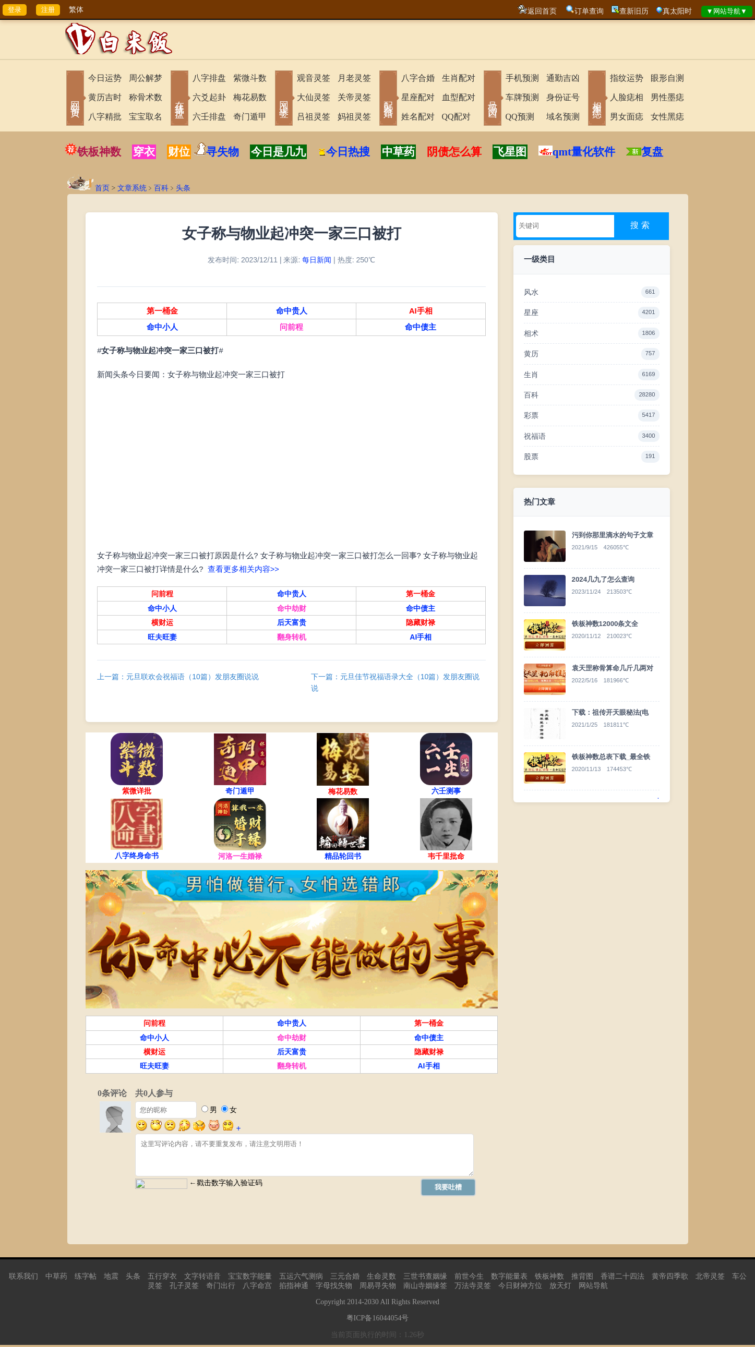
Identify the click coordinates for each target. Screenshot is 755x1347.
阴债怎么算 (454, 152)
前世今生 (469, 1278)
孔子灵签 (184, 1288)
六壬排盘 (209, 116)
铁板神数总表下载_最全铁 (611, 757)
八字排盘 (209, 78)
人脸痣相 (626, 97)
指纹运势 (626, 78)
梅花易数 (250, 97)
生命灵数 (381, 1278)
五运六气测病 (301, 1278)
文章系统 (132, 188)
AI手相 (420, 312)
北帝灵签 (710, 1278)
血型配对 (458, 97)
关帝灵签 (354, 97)
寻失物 (222, 152)
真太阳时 (677, 11)
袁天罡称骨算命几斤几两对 (612, 668)
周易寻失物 (377, 1288)
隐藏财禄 (420, 623)
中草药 (398, 152)
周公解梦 (145, 78)
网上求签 (284, 99)
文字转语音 (202, 1278)
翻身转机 (291, 638)
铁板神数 (99, 152)
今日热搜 (344, 152)
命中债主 (420, 328)
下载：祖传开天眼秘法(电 (610, 712)
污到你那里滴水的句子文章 (612, 535)
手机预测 (522, 78)
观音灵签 (313, 78)
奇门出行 (220, 1288)
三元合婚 (344, 1278)
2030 (371, 1304)
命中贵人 (291, 312)
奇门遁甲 (250, 116)
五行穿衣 (162, 1278)
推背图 (582, 1278)
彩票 (592, 415)
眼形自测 (667, 78)
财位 (179, 152)
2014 (354, 1304)
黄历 (592, 353)
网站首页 (75, 99)
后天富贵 (291, 623)
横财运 (163, 623)
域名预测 (563, 116)
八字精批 (105, 116)
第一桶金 (162, 312)
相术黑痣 (597, 99)
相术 (592, 333)
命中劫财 (291, 609)
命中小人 (162, 328)
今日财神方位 (520, 1288)
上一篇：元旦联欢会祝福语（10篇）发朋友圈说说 (179, 678)
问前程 (291, 328)
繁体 (76, 10)
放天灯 (560, 1288)
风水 (592, 292)
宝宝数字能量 (250, 1278)
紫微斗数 (250, 78)
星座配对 (418, 97)
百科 (161, 188)
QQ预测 (520, 116)
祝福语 (592, 436)
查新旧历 (634, 11)
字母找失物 (334, 1288)
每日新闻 (316, 261)
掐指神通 (293, 1288)
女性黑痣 (667, 116)
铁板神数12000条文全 (605, 624)
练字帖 (86, 1278)
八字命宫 (257, 1288)
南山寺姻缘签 (425, 1288)
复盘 (652, 152)
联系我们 (23, 1278)
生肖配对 (458, 78)
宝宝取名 (145, 116)
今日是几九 (278, 152)
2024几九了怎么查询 (603, 579)
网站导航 (593, 1288)
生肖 (592, 374)
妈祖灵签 (354, 116)
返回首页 (542, 11)
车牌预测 (522, 97)
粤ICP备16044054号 (377, 1320)
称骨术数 (145, 97)
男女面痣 (626, 116)
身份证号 (563, 97)
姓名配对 (418, 116)
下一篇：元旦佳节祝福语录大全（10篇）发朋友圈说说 (395, 683)
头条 (183, 188)
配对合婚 (388, 99)
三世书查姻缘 (425, 1278)
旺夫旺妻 (162, 638)
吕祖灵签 (313, 116)
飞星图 (510, 152)
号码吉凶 (492, 99)
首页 (102, 188)
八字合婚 (418, 78)
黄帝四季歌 (670, 1278)
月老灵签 (354, 78)
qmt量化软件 (584, 152)
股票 (592, 456)
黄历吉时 (105, 97)
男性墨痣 (667, 97)
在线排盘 (179, 99)
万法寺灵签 (472, 1288)
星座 (592, 312)
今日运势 (105, 78)
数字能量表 (509, 1278)
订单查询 (589, 11)
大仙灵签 (313, 97)
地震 (111, 1278)
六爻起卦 (209, 97)
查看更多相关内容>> (244, 570)
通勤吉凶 (563, 78)
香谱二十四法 (622, 1278)
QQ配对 (456, 116)
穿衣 (144, 152)
